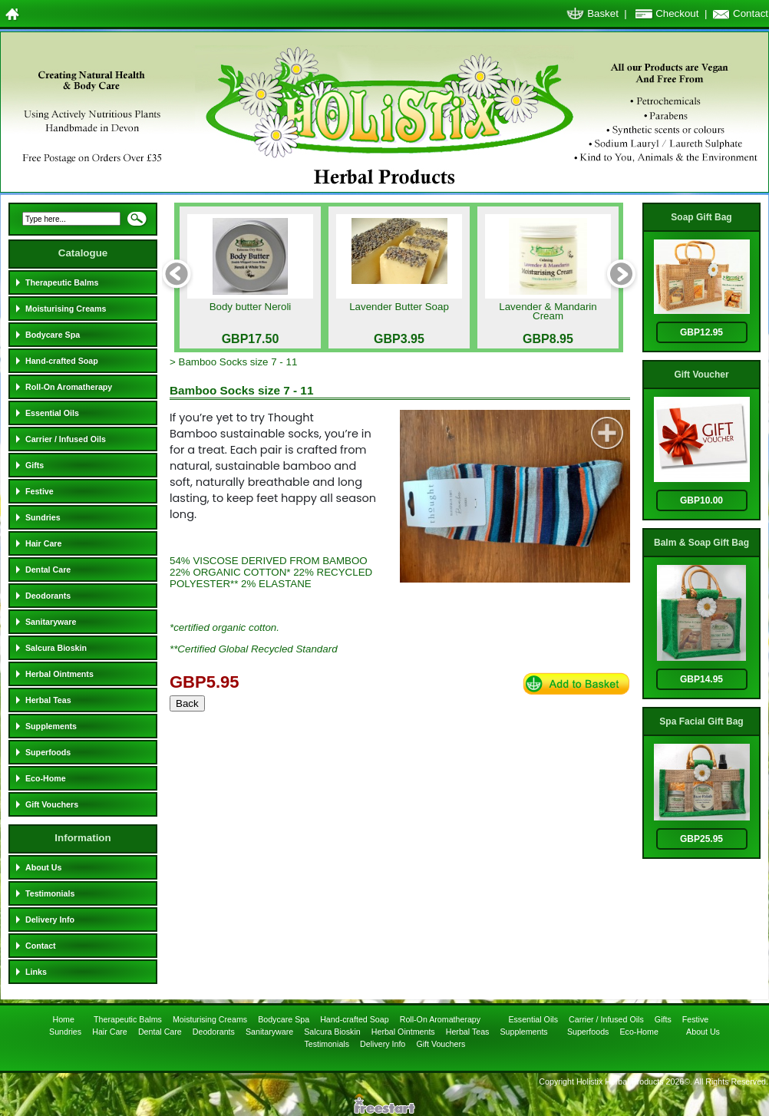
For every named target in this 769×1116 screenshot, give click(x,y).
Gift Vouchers (51, 804)
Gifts (34, 465)
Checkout (676, 13)
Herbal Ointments (59, 674)
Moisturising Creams (65, 308)
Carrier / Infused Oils (65, 439)
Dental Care (48, 569)
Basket (603, 13)
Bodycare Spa (52, 334)
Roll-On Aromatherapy (68, 386)
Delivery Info (49, 919)
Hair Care (43, 543)
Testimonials (49, 893)
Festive (39, 491)
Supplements (51, 726)
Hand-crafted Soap (61, 360)
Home (64, 1019)
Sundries (43, 517)
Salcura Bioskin (56, 647)
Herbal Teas (48, 700)
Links (36, 971)
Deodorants (48, 595)
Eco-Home (45, 778)
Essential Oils (52, 413)
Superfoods (48, 752)
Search (136, 223)
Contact (750, 13)
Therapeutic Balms (61, 282)
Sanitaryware (50, 621)
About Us (43, 867)
